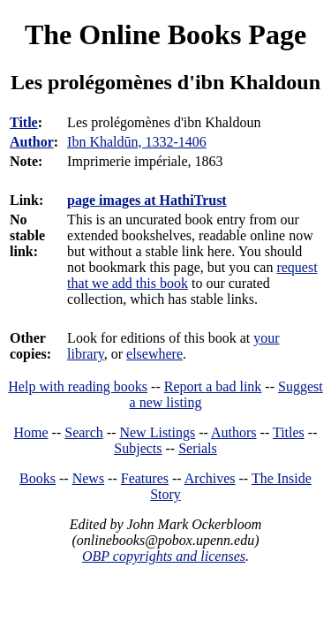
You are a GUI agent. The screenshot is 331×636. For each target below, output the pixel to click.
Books (37, 478)
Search (83, 432)
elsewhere (154, 353)
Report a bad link (213, 386)
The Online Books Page (165, 34)
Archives (210, 478)
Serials (197, 448)
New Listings (157, 432)
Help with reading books (77, 386)
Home (31, 432)
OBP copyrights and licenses (163, 556)
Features (145, 478)
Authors (234, 432)
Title (24, 122)
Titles (289, 432)
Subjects (138, 448)
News (88, 478)
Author (32, 141)
